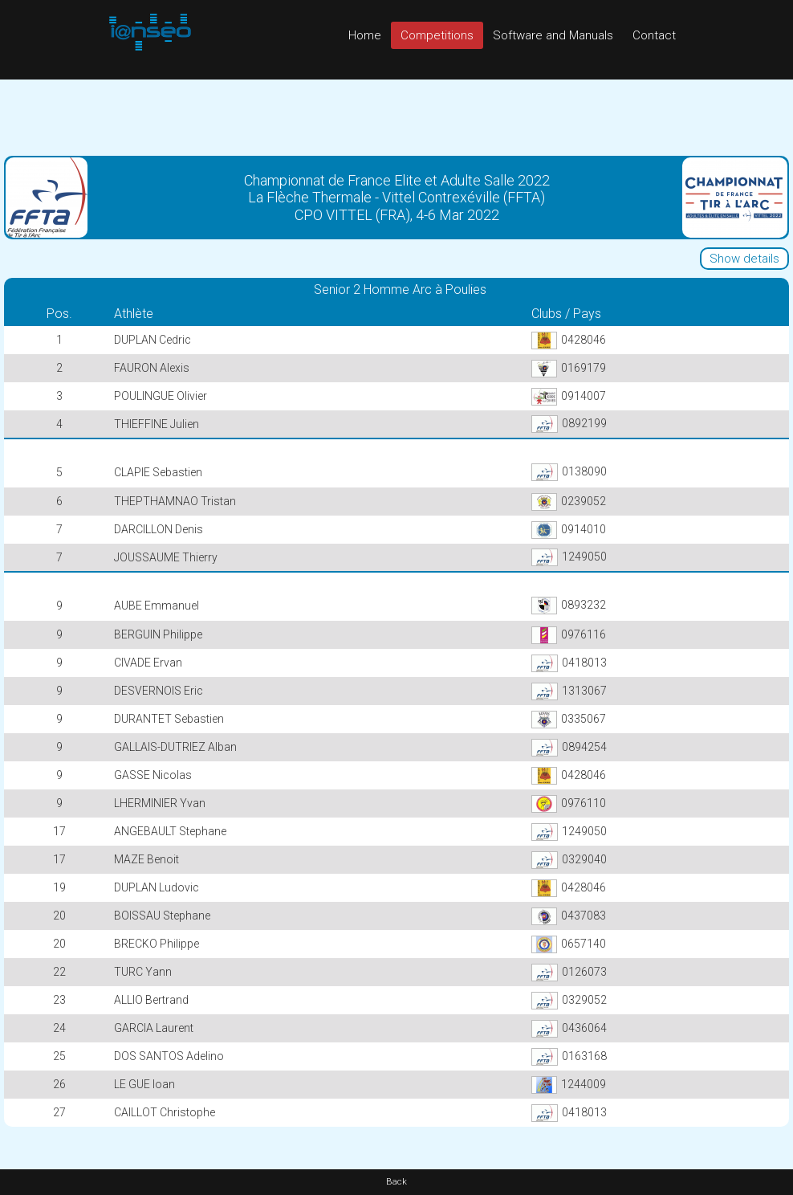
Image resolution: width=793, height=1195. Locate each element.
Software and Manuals (553, 35)
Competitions (437, 35)
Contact (654, 35)
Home (364, 35)
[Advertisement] (396, 116)
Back (396, 1182)
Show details (744, 258)
